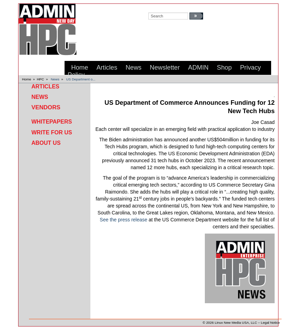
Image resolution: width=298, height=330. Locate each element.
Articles (45, 86)
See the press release (123, 219)
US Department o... (80, 79)
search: (155, 7)
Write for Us (51, 132)
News (55, 79)
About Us (46, 143)
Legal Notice (270, 322)
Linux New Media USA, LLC (236, 322)
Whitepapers (51, 122)
